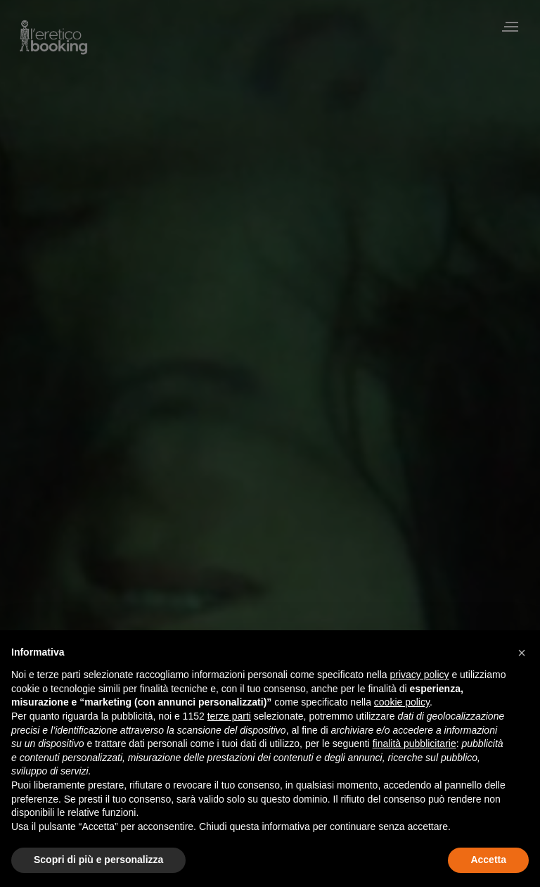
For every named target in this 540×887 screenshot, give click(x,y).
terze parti (229, 716)
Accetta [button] (488, 859)
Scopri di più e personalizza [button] (98, 859)
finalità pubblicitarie (414, 743)
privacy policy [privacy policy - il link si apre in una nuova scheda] (419, 674)
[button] (521, 653)
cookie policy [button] (402, 702)
